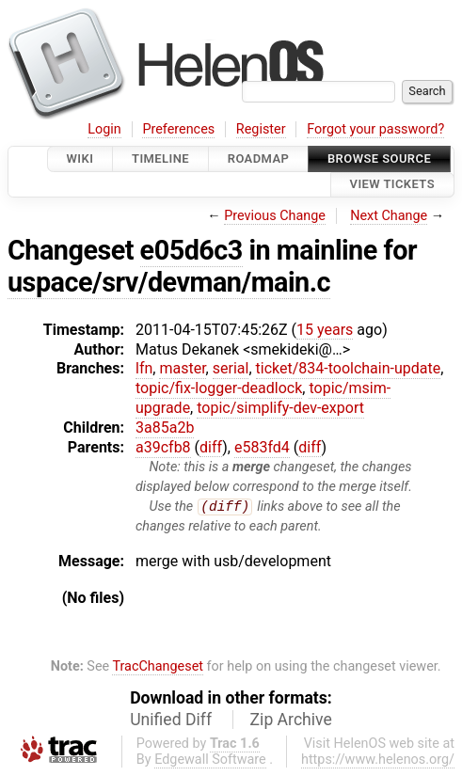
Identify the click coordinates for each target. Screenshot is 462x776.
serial (231, 368)
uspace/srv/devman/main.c (169, 282)
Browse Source (379, 158)
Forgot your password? (375, 129)
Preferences (178, 129)
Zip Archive (291, 719)
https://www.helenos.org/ (377, 760)
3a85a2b (164, 427)
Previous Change (275, 216)
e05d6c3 (191, 250)
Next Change (388, 216)
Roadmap (259, 158)
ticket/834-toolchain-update (348, 368)
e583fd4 (262, 447)
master (182, 368)
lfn (143, 368)
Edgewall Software (210, 760)
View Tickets (392, 185)
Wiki (80, 158)
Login (104, 129)
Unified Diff (171, 719)
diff (210, 447)
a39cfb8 (163, 447)
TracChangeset (157, 667)
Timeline (160, 158)
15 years (324, 330)
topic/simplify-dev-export (280, 408)
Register (261, 129)
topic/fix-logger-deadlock (218, 388)
